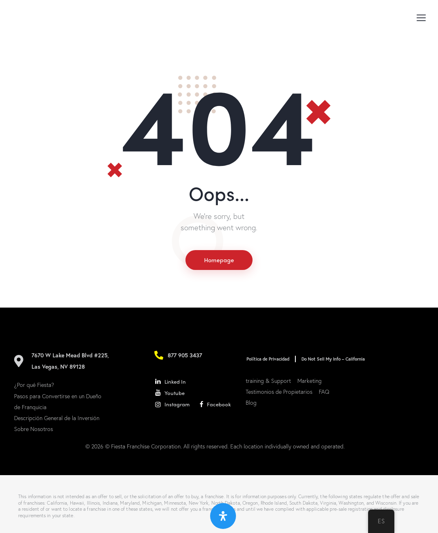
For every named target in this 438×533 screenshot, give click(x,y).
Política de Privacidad (267, 359)
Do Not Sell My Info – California (330, 359)
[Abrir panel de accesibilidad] (223, 516)
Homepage (219, 260)
